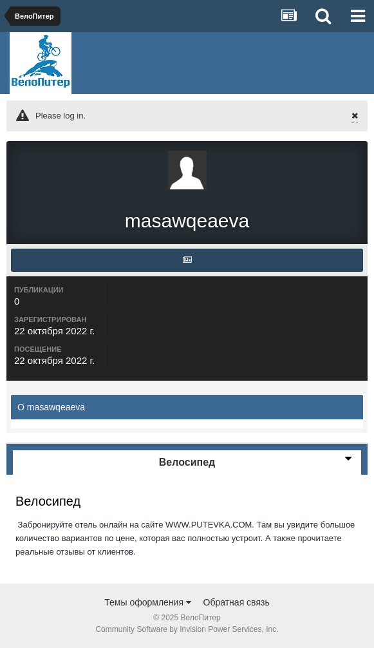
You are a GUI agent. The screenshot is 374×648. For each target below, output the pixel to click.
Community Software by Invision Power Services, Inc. (186, 629)
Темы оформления (147, 602)
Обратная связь (236, 602)
